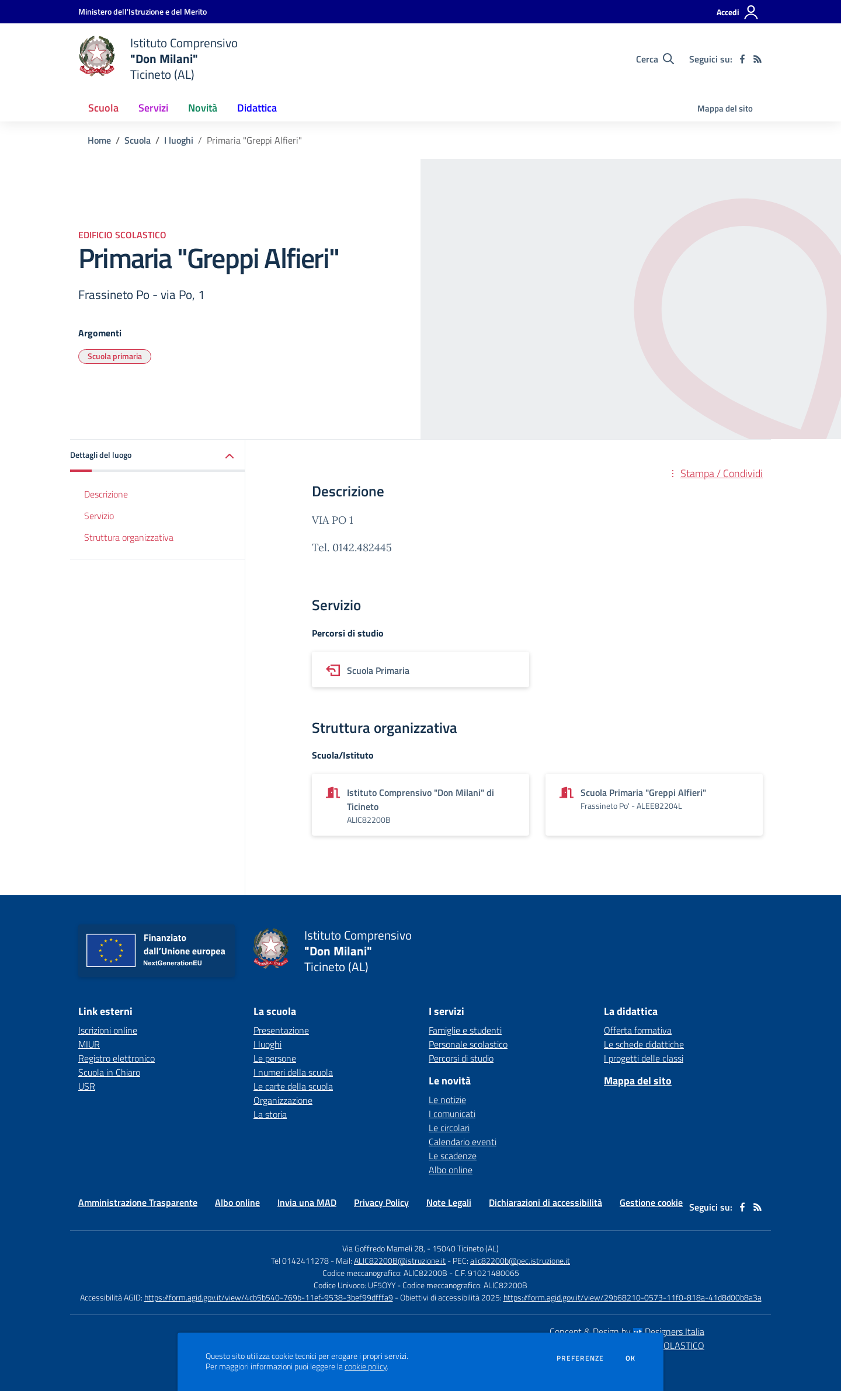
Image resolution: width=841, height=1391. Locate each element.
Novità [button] (202, 108)
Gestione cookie (651, 1202)
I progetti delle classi (643, 1058)
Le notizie (447, 1100)
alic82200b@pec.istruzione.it (520, 1260)
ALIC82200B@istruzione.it (400, 1260)
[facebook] (742, 59)
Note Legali (448, 1202)
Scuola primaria (115, 356)
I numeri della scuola (293, 1072)
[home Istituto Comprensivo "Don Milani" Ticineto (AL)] (158, 58)
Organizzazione (282, 1100)
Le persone (274, 1058)
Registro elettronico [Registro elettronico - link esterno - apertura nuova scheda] (116, 1058)
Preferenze (580, 1358)
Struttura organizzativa (128, 537)
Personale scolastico (468, 1044)
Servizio (99, 516)
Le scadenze (453, 1156)
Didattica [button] (257, 108)
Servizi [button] (153, 108)
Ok (630, 1358)
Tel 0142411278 (300, 1260)
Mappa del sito (725, 108)
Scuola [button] (103, 108)
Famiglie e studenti (465, 1030)
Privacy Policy (381, 1202)
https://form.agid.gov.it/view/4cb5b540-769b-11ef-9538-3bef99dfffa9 (268, 1297)
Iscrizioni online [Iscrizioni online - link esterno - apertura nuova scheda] (107, 1030)
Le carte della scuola (293, 1086)
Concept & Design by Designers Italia (627, 1331)
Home (99, 140)
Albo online (450, 1170)
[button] (157, 456)
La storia (270, 1114)
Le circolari (449, 1128)
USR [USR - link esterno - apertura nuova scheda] (86, 1086)
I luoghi (178, 140)
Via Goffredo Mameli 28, (383, 1248)
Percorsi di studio (461, 1058)
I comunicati (452, 1114)
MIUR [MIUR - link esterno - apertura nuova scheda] (89, 1044)
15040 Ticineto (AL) (465, 1248)
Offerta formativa (638, 1030)
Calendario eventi (462, 1142)
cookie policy (366, 1366)
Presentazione (281, 1030)
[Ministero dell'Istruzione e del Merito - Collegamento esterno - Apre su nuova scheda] (142, 11)
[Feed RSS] (757, 59)
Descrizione (106, 494)
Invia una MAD (306, 1202)
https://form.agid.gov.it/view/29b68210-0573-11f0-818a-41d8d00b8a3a (632, 1297)
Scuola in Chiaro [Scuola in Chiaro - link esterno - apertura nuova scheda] (109, 1072)
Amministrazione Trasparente (137, 1202)
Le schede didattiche (644, 1044)
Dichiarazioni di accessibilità (545, 1202)
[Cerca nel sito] (655, 59)
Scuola (137, 140)
